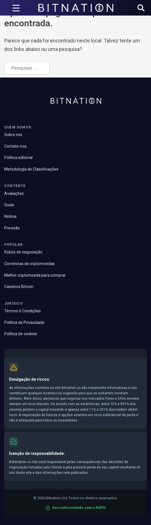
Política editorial (18, 157)
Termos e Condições (22, 311)
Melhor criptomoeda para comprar (35, 275)
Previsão (12, 228)
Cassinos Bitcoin (18, 286)
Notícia (10, 216)
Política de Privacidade (24, 322)
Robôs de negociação (23, 252)
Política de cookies (20, 334)
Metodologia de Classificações (31, 169)
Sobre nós (13, 134)
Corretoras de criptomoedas (29, 263)
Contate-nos (15, 146)
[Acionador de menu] (16, 8)
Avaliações (14, 193)
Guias (9, 205)
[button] (141, 8)
